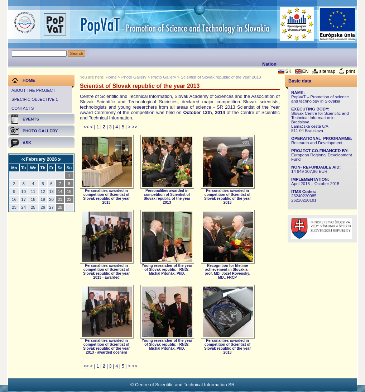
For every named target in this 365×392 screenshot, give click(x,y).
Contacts (22, 108)
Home (111, 77)
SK (288, 71)
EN (305, 71)
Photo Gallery (134, 77)
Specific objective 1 (34, 99)
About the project (33, 90)
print (350, 71)
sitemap (327, 71)
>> (134, 126)
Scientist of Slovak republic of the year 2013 (221, 77)
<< (86, 126)
